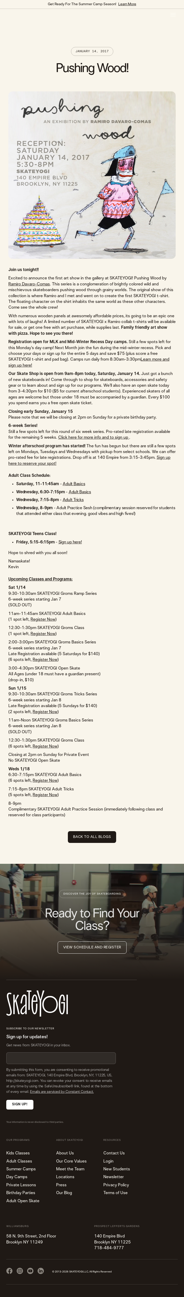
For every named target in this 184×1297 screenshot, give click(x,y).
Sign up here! (70, 542)
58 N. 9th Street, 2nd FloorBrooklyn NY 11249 (31, 1239)
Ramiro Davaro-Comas (29, 284)
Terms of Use (115, 1193)
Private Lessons (21, 1185)
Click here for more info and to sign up (93, 437)
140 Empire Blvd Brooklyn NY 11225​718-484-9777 (112, 1242)
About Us (65, 1153)
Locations (65, 1177)
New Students (116, 1169)
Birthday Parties (20, 1193)
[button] (173, 14)
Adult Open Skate (22, 1201)
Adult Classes (19, 1161)
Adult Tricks (73, 500)
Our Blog (64, 1193)
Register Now (43, 619)
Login (108, 1161)
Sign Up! (19, 1104)
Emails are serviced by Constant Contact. (62, 1092)
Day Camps (16, 1177)
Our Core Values (71, 1161)
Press (61, 1185)
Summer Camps (21, 1169)
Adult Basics (74, 484)
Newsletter (113, 1177)
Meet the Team (70, 1169)
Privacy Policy (116, 1185)
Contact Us (114, 1153)
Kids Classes (18, 1153)
